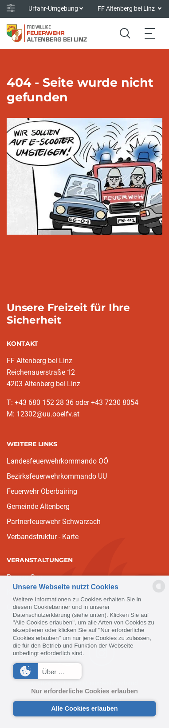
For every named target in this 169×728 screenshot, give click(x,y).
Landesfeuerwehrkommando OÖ (57, 461)
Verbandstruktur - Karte (43, 536)
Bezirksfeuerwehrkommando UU (57, 476)
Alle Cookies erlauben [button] (84, 708)
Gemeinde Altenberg (38, 506)
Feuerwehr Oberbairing (42, 491)
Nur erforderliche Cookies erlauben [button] (84, 691)
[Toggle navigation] (150, 33)
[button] (47, 671)
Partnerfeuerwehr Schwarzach (54, 521)
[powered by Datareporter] (159, 591)
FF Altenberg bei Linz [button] (127, 8)
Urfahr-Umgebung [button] (53, 8)
